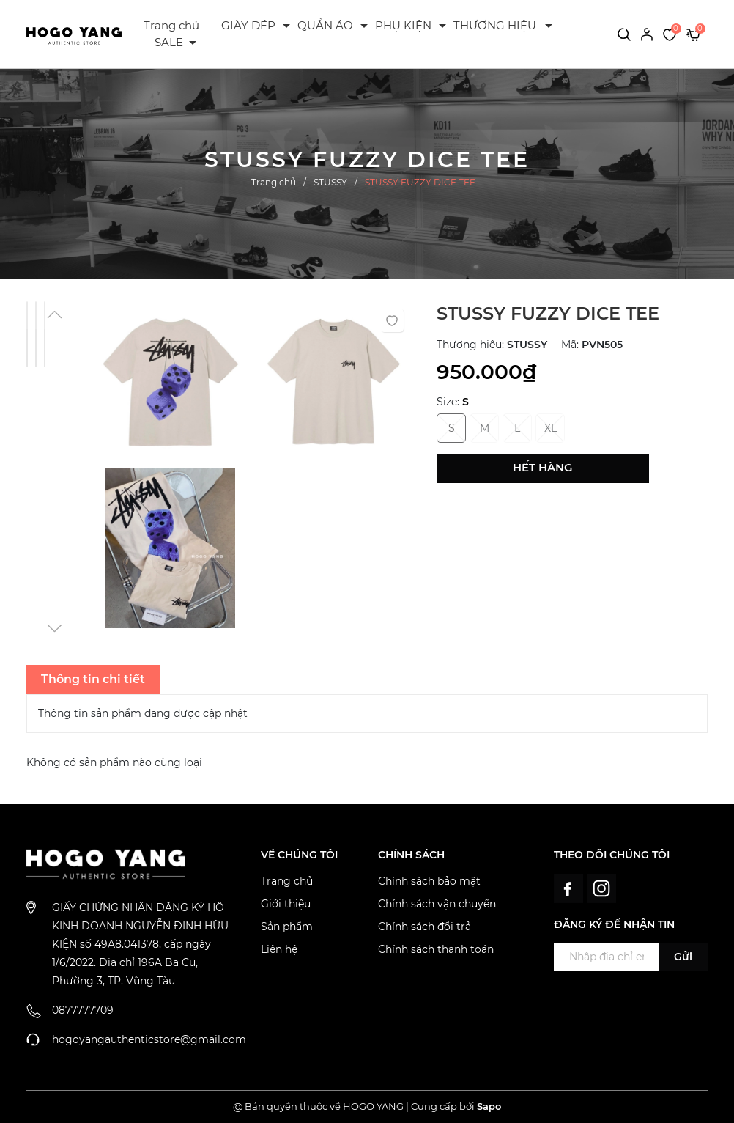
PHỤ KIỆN (403, 25)
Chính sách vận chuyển (437, 903)
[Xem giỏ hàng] (693, 33)
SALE (169, 42)
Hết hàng (543, 467)
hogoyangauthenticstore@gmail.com (149, 1039)
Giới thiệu (286, 903)
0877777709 (83, 1010)
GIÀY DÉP (248, 25)
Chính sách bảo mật (429, 881)
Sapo (489, 1106)
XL (550, 428)
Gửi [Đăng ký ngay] (683, 956)
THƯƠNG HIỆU (494, 25)
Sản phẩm (287, 926)
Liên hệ (279, 949)
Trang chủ (171, 25)
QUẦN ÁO (325, 25)
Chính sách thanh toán (436, 949)
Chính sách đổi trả (424, 926)
